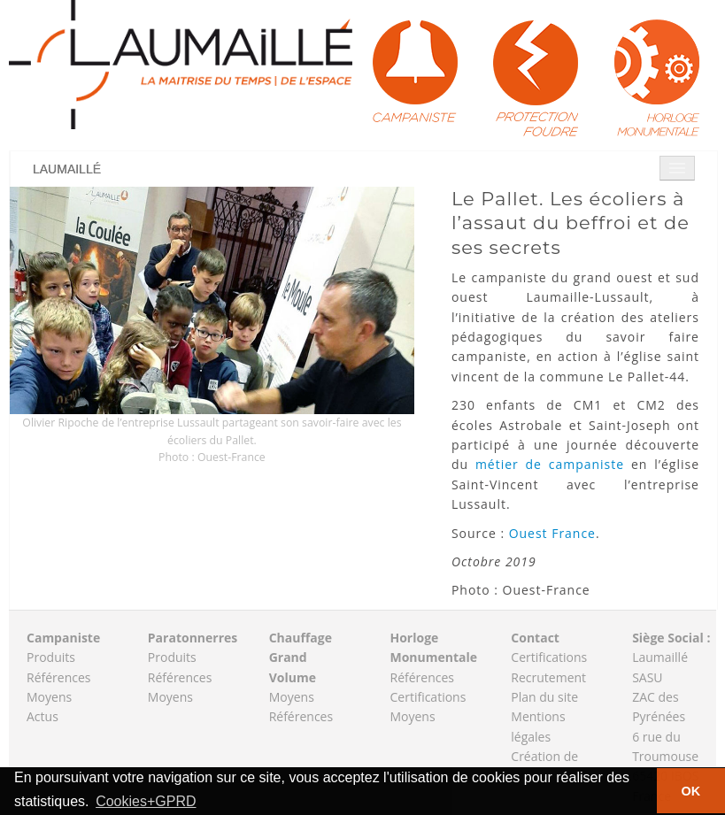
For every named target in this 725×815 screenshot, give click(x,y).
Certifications (427, 696)
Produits (51, 657)
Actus (42, 716)
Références (58, 677)
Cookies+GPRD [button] (146, 801)
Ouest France (552, 533)
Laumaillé (67, 169)
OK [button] (691, 791)
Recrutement (548, 677)
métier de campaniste (549, 464)
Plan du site (544, 696)
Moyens (49, 696)
